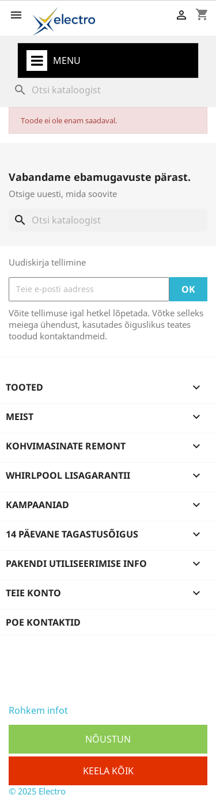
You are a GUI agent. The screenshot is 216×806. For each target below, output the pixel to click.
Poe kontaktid (43, 622)
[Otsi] (108, 89)
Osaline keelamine (108, 710)
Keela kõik (108, 771)
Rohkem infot (38, 710)
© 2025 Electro (37, 791)
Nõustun (108, 739)
